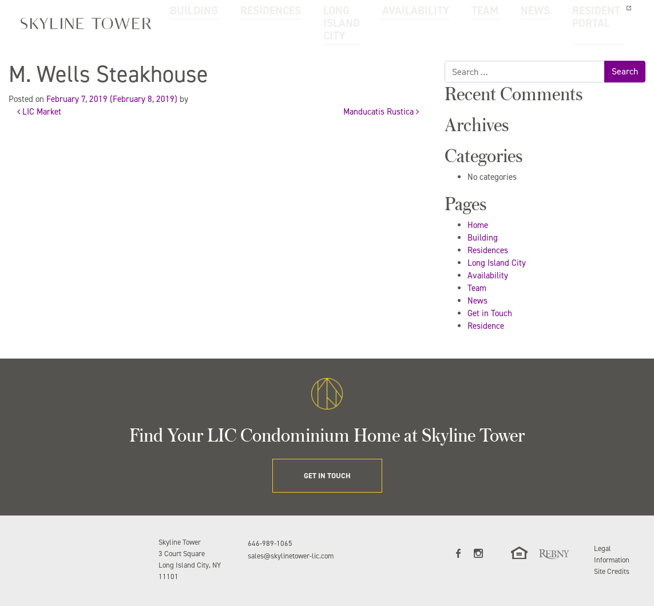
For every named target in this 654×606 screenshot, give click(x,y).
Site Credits (611, 571)
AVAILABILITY (378, 16)
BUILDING (186, 16)
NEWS (474, 16)
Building (482, 237)
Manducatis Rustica (381, 111)
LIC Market (39, 111)
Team (476, 288)
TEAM (432, 16)
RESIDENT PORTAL (522, 22)
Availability (487, 275)
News (477, 300)
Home (477, 225)
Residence (485, 326)
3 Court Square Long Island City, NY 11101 (189, 565)
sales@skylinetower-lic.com (291, 556)
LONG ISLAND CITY (310, 22)
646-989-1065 (270, 543)
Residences (487, 250)
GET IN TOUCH (605, 22)
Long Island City (496, 263)
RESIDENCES (245, 16)
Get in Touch (489, 313)
